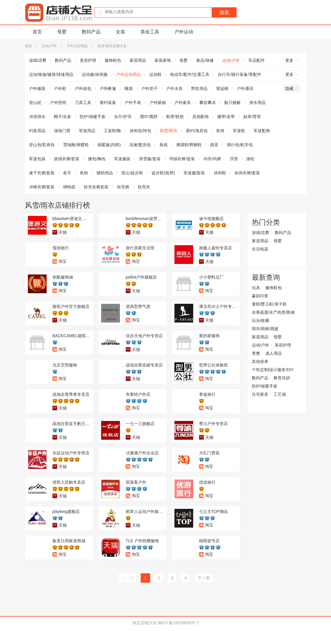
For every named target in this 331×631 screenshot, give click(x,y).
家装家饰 (163, 60)
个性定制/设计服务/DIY (273, 369)
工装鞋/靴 (112, 130)
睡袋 (129, 88)
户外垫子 (149, 88)
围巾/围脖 (149, 116)
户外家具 (182, 102)
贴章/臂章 (252, 116)
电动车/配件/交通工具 (189, 74)
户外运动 (183, 31)
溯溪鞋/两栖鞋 (189, 144)
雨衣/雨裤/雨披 (265, 328)
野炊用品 (199, 88)
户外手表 (133, 102)
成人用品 (273, 353)
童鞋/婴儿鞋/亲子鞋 (269, 304)
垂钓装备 (108, 102)
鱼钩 (84, 172)
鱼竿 (67, 172)
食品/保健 (205, 60)
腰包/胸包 (97, 158)
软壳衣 (144, 187)
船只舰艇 (232, 102)
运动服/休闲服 (95, 74)
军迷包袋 (37, 158)
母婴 (62, 31)
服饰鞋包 (113, 60)
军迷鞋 (239, 130)
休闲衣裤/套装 (247, 172)
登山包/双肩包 (42, 144)
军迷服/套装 (194, 172)
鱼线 (163, 144)
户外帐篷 (108, 88)
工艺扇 (280, 394)
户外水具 (174, 88)
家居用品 (138, 60)
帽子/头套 (63, 116)
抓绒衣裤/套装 (67, 158)
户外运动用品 (77, 46)
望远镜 (222, 88)
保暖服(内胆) (108, 144)
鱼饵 (220, 130)
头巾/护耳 (123, 116)
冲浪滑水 (37, 116)
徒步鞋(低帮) (163, 172)
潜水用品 (257, 102)
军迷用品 (87, 130)
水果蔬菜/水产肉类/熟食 (273, 312)
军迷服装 (122, 158)
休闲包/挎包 (140, 130)
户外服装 (37, 88)
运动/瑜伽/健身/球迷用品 (51, 74)
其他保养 (260, 361)
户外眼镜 (158, 102)
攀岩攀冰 (207, 102)
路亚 (214, 144)
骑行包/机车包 (240, 144)
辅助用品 (104, 172)
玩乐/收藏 (260, 320)
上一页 (127, 578)
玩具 (256, 287)
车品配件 (256, 60)
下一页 (204, 578)
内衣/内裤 (212, 158)
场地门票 (62, 130)
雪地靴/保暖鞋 (76, 144)
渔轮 (250, 158)
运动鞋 (155, 74)
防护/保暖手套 (93, 116)
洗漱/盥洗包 (140, 144)
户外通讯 (245, 88)
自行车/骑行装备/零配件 (239, 74)
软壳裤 (123, 187)
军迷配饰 (262, 130)
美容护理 (88, 60)
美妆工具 (149, 31)
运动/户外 (49, 46)
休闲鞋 (220, 172)
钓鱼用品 (37, 130)
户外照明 (58, 102)
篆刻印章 (260, 296)
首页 (37, 31)
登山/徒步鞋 (132, 172)
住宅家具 (260, 394)
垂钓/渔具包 (197, 130)
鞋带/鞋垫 (175, 116)
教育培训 (282, 378)
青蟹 (256, 353)
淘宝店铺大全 (144, 622)
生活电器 (260, 249)
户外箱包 (83, 88)
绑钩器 (69, 187)
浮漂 (234, 158)
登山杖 (35, 102)
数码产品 (91, 31)
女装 (120, 31)
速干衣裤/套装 (42, 172)
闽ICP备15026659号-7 (178, 622)
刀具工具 (83, 102)
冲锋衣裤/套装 (42, 187)
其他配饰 (200, 116)
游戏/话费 (38, 60)
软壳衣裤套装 (96, 187)
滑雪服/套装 (150, 158)
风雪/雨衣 (168, 130)
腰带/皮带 (226, 116)
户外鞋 (60, 88)
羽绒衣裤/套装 (182, 158)
